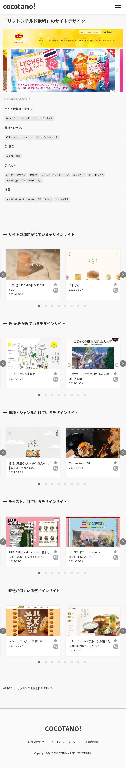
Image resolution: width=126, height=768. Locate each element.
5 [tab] (65, 306)
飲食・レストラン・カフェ (19, 137)
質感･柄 (33, 175)
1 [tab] (39, 306)
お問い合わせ (35, 742)
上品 (67, 175)
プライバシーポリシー (64, 742)
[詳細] (55, 290)
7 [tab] (78, 306)
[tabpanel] (33, 274)
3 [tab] (52, 306)
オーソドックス (95, 175)
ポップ (9, 175)
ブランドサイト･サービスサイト (37, 118)
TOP (9, 688)
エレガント (78, 175)
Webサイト (11, 118)
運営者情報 (92, 742)
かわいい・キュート (51, 175)
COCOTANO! (63, 728)
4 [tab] (59, 306)
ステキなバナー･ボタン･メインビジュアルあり (29, 199)
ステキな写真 (62, 199)
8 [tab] (85, 306)
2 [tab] (46, 306)
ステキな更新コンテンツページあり (23, 180)
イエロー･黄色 (13, 156)
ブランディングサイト (47, 137)
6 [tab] (72, 306)
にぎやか (21, 175)
